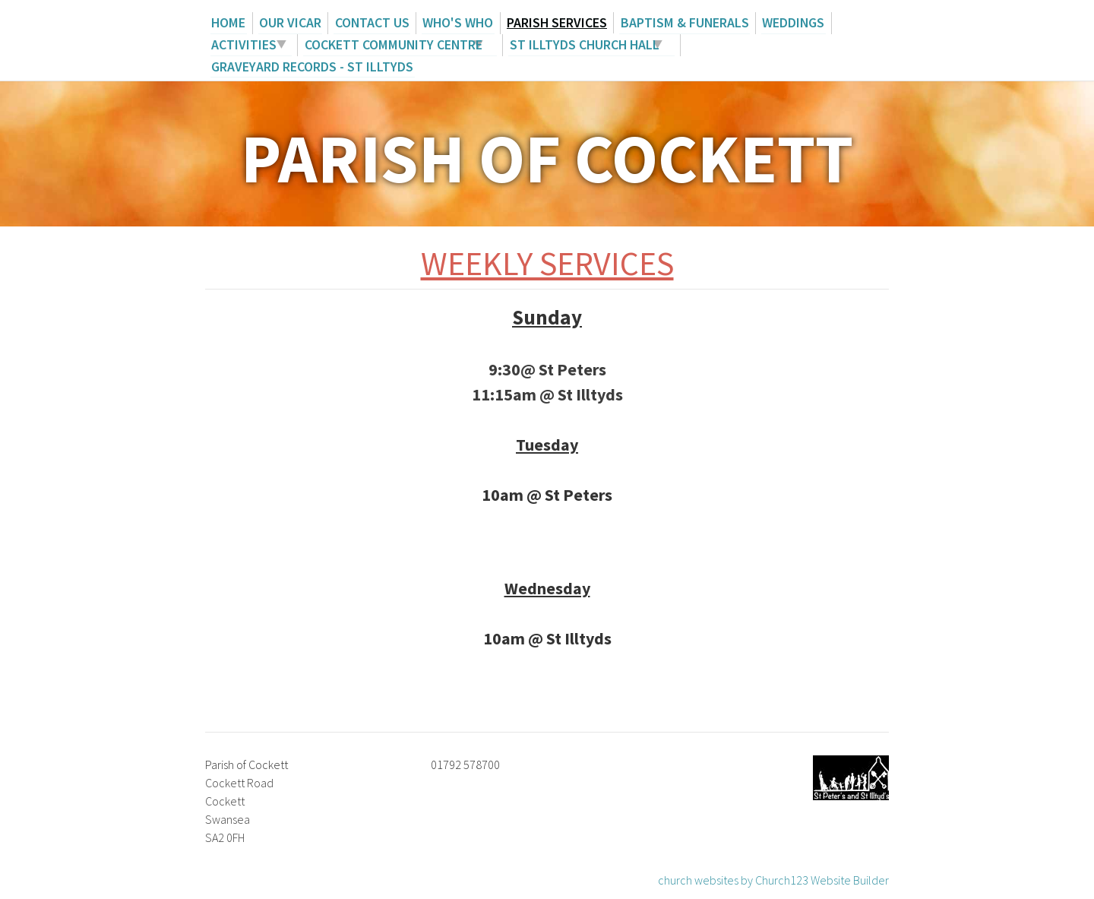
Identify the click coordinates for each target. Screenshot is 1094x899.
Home (227, 22)
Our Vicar (287, 22)
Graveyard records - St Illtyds (311, 65)
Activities (243, 43)
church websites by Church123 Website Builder (773, 877)
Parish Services (550, 22)
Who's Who (452, 22)
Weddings (783, 22)
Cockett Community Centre (391, 43)
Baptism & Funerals (676, 22)
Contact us (367, 22)
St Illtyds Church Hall (583, 43)
